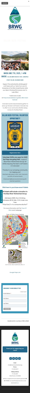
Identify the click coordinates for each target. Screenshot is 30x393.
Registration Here (15, 153)
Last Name (5, 303)
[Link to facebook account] (13, 358)
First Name (6, 298)
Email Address (7, 293)
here (18, 382)
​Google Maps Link (15, 272)
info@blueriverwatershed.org (15, 365)
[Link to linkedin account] (16, 358)
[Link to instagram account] (19, 358)
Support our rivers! (1, 196)
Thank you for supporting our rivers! (15, 349)
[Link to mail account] (10, 358)
